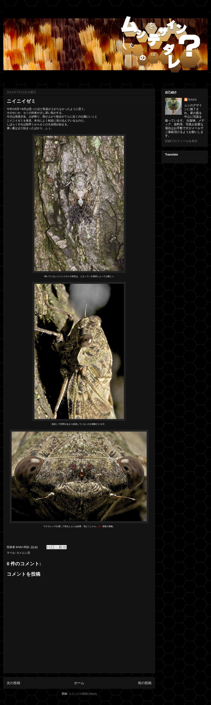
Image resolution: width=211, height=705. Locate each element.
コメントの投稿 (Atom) (83, 693)
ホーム (79, 683)
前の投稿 (144, 683)
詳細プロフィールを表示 (181, 141)
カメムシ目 (23, 552)
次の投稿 (13, 683)
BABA (192, 99)
